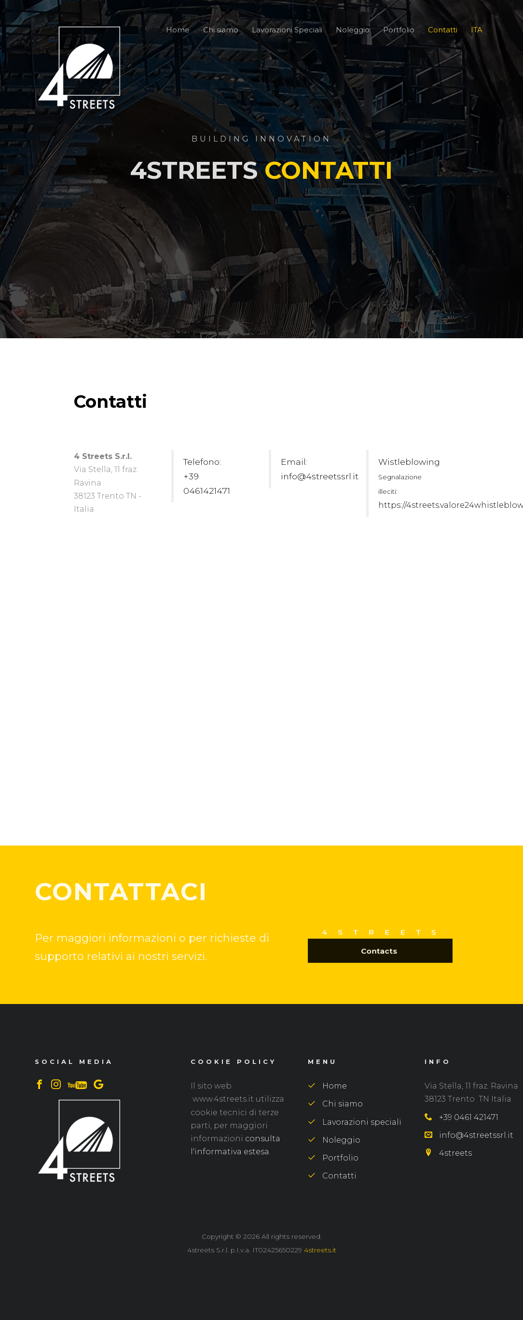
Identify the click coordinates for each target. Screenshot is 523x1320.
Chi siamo (220, 29)
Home (178, 29)
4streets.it (320, 1250)
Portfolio (398, 29)
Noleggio (353, 29)
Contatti (442, 29)
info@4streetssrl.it (469, 1135)
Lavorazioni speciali (354, 1122)
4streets (448, 1153)
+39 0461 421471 (461, 1117)
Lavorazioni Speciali (287, 29)
